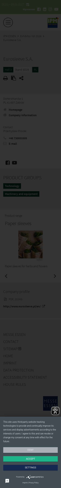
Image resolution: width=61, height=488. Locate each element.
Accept (30, 458)
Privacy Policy (34, 483)
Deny (30, 449)
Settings (30, 467)
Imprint (24, 483)
